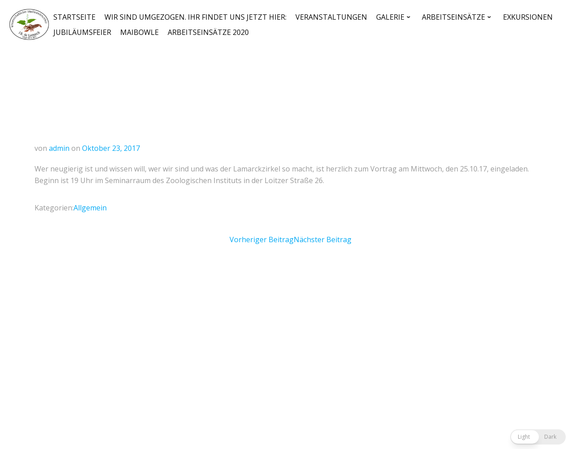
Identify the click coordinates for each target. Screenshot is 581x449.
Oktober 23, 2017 (111, 148)
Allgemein (90, 208)
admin (59, 148)
